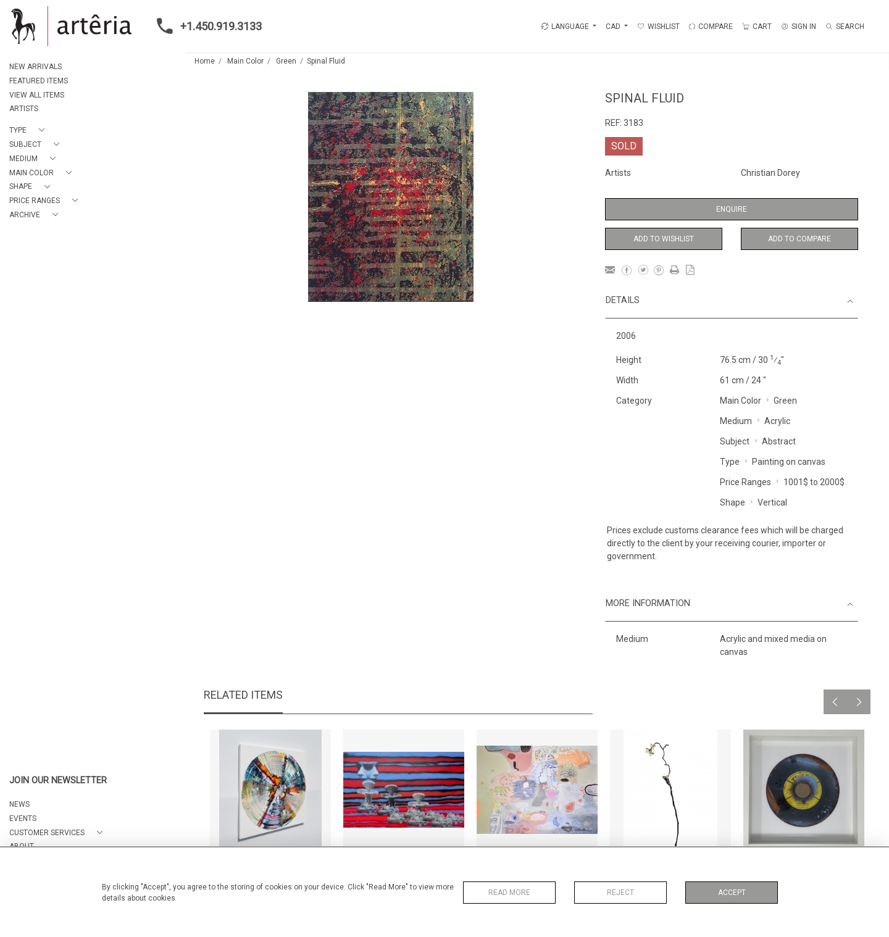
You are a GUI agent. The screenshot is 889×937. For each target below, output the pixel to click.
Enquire (731, 209)
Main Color (245, 61)
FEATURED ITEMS (38, 81)
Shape (732, 502)
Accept (732, 892)
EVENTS (22, 818)
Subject (734, 441)
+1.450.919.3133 (205, 26)
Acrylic (777, 421)
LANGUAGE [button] (565, 26)
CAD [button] (614, 26)
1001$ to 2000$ (814, 482)
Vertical (772, 502)
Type (730, 462)
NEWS (19, 804)
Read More (509, 892)
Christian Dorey (770, 173)
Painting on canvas (788, 462)
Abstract (779, 441)
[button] (29, 130)
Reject (620, 892)
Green (286, 61)
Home (204, 61)
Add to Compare (799, 239)
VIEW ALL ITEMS (36, 95)
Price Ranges (745, 482)
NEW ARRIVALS (35, 66)
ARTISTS (23, 108)
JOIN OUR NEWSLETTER (58, 780)
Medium (736, 421)
